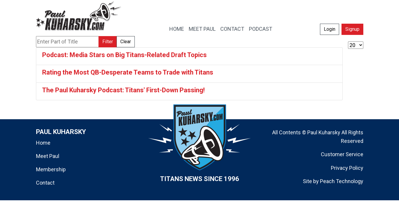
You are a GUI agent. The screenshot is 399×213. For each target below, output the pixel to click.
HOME (176, 29)
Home (43, 143)
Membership (51, 169)
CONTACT (232, 29)
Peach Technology (341, 181)
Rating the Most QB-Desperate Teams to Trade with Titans (127, 72)
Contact (45, 183)
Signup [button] (352, 29)
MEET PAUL (202, 29)
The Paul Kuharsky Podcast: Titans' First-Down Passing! (123, 90)
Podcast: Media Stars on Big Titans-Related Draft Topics (124, 55)
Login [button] (329, 29)
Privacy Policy (347, 168)
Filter (107, 41)
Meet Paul (47, 156)
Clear (125, 41)
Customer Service (342, 154)
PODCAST (260, 29)
